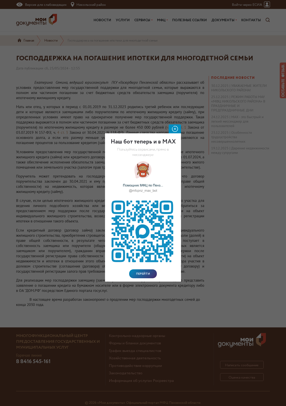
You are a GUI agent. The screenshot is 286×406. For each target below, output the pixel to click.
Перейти (143, 274)
